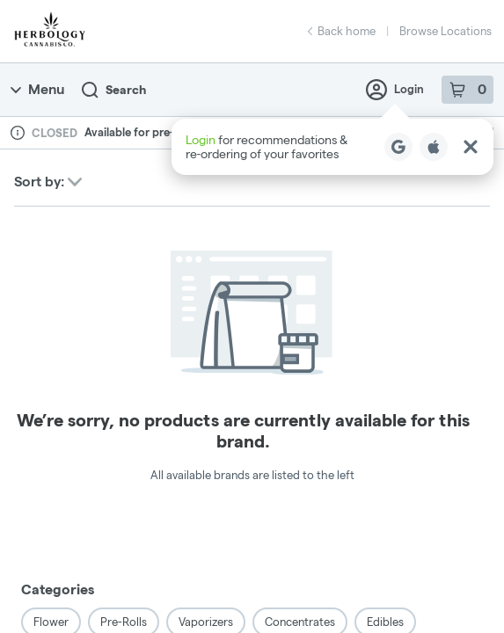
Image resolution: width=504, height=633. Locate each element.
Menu (37, 89)
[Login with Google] (398, 147)
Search (114, 90)
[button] (332, 147)
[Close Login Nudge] (470, 147)
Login (395, 89)
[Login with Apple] (434, 147)
